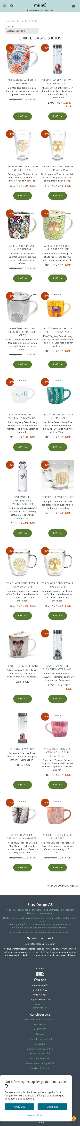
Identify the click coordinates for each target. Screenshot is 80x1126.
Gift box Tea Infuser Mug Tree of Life (57, 247)
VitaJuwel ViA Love (22, 749)
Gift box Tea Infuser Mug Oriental (22, 247)
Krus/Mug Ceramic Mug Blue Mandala (57, 416)
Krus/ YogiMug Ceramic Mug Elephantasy (57, 330)
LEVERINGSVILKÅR (40, 1053)
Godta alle (52, 1106)
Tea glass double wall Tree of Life (57, 585)
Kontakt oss (40, 1024)
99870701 (40, 1004)
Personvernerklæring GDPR (40, 1063)
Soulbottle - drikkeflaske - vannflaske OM (22, 501)
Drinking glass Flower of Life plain (22, 168)
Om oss (40, 1034)
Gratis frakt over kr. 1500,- (40, 1039)
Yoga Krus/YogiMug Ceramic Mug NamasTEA (22, 836)
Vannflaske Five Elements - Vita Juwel (57, 667)
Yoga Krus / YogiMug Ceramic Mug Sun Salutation (57, 752)
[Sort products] (22, 31)
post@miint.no (40, 1007)
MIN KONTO (40, 1029)
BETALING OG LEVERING (40, 1048)
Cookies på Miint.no (40, 1068)
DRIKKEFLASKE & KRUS (24, 21)
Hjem (7, 21)
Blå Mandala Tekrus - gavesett (22, 82)
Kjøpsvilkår (40, 1043)
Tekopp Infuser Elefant (22, 666)
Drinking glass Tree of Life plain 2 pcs (57, 168)
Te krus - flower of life (57, 497)
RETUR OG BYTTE (40, 1058)
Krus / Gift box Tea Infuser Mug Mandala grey (22, 332)
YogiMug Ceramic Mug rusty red (57, 836)
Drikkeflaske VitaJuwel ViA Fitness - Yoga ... (57, 82)
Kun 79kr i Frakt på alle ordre (40, 1019)
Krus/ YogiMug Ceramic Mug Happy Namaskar (22, 416)
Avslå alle (19, 1106)
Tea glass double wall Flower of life (22, 585)
